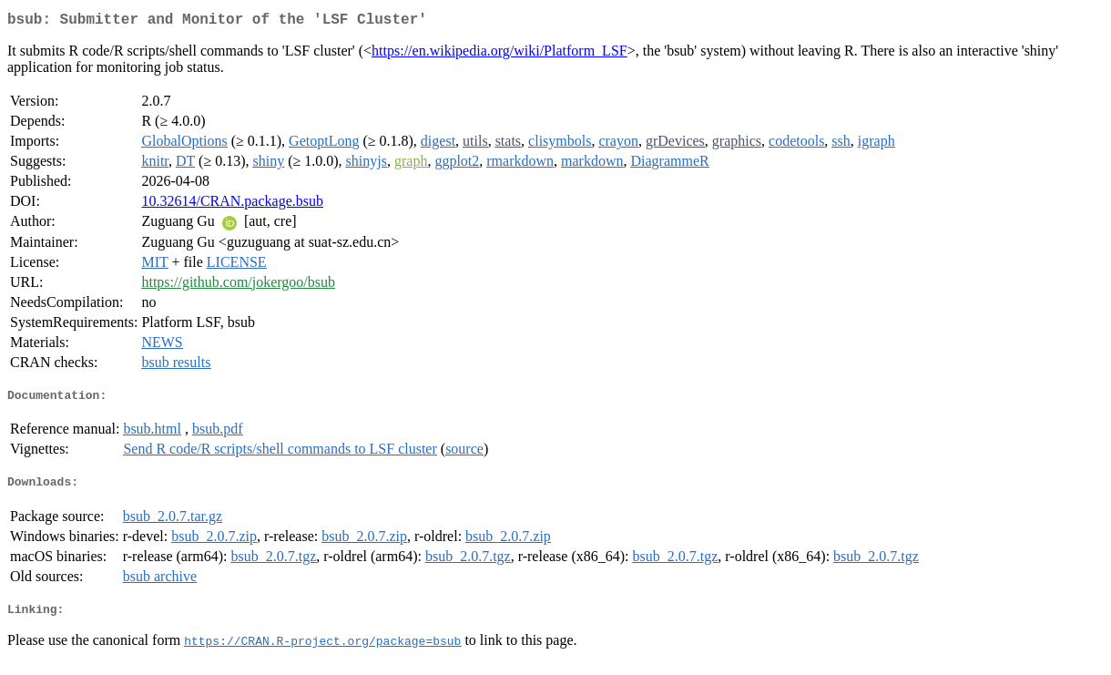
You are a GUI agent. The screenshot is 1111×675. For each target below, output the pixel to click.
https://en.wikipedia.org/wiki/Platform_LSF (499, 54)
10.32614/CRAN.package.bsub (232, 204)
